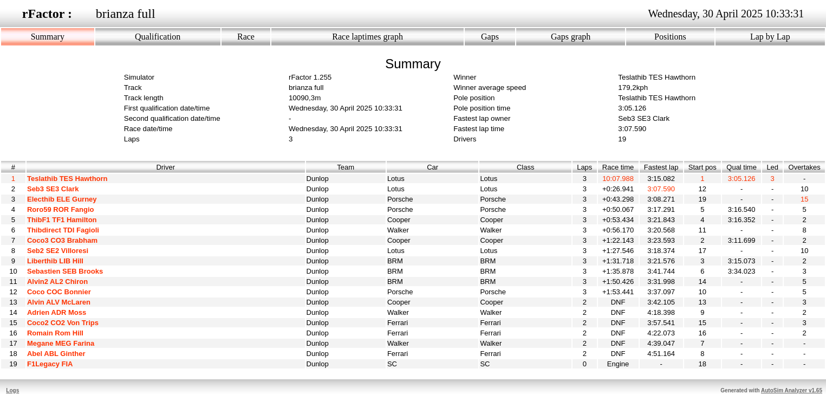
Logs (12, 390)
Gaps (490, 36)
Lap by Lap (770, 36)
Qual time (741, 167)
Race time (618, 167)
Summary (47, 36)
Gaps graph (570, 36)
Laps (584, 167)
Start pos (702, 167)
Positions (670, 36)
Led (772, 167)
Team (345, 167)
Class (526, 167)
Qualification (157, 36)
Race (246, 36)
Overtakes (804, 167)
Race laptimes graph (367, 36)
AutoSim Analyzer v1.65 (791, 390)
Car (432, 167)
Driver (165, 167)
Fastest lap (661, 167)
